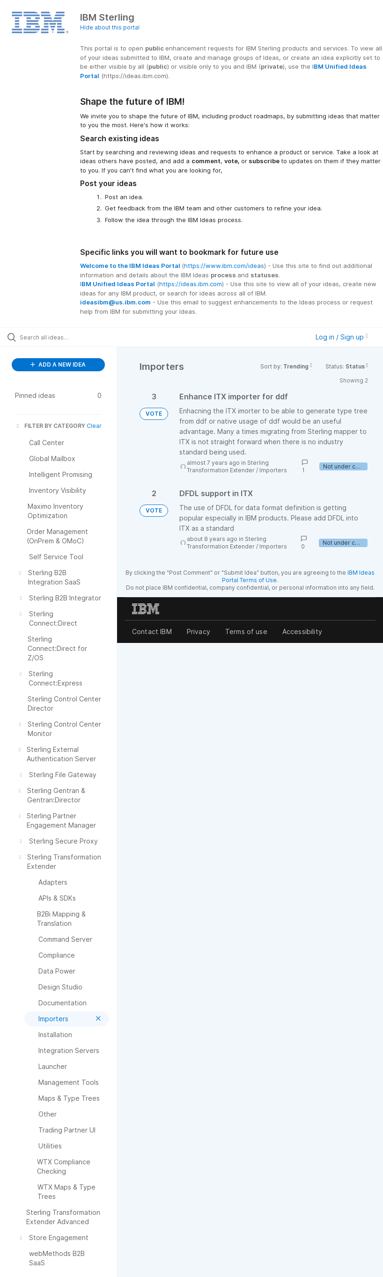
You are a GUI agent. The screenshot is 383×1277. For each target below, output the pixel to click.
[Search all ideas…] (63, 337)
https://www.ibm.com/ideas (224, 265)
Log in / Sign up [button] (342, 337)
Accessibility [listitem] (302, 631)
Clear (94, 425)
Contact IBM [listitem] (152, 631)
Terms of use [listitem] (246, 631)
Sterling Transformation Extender (228, 466)
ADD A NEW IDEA (58, 364)
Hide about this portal (110, 27)
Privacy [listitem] (198, 631)
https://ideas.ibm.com (190, 284)
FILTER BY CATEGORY (50, 425)
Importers (273, 470)
